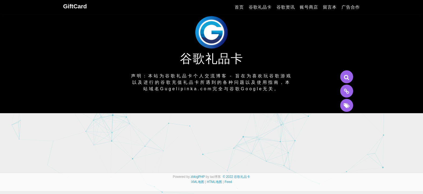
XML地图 (197, 182)
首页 (239, 7)
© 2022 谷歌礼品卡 (236, 177)
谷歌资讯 (286, 7)
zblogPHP (198, 177)
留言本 (330, 7)
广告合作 (351, 7)
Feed (228, 182)
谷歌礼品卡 (260, 7)
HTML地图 (214, 182)
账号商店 (309, 7)
